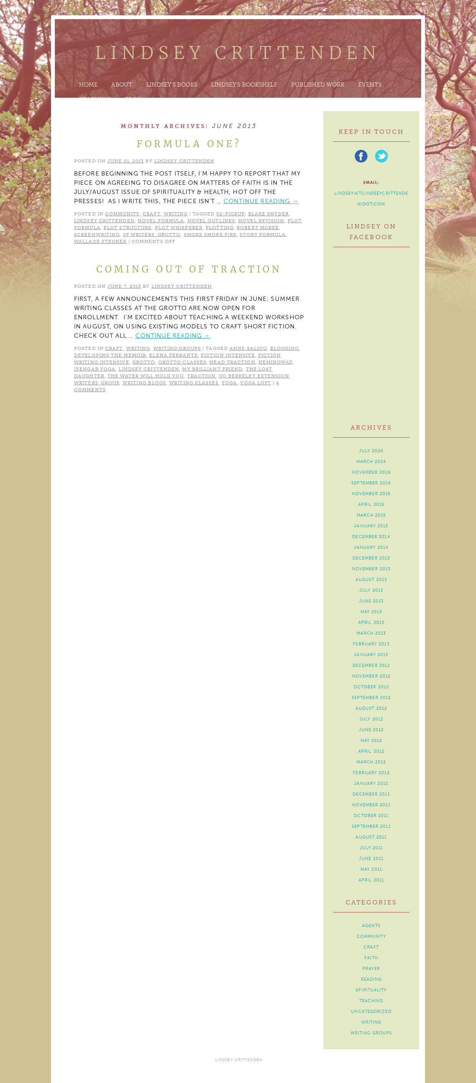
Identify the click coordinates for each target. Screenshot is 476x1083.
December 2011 (371, 794)
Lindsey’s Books (171, 84)
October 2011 (371, 815)
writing (176, 214)
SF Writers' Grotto (152, 234)
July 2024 (371, 450)
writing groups (177, 348)
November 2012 (371, 676)
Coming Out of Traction (189, 269)
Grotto (143, 362)
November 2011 (371, 804)
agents (371, 925)
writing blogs (144, 383)
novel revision (261, 220)
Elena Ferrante (173, 355)
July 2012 (371, 719)
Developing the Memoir (110, 355)
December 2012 (371, 665)
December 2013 (371, 558)
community (122, 214)
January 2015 (371, 525)
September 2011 (371, 826)
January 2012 (371, 783)
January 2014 (371, 547)
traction (201, 376)
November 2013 (371, 568)
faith (371, 957)
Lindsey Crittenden (238, 53)
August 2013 (371, 579)
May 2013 (371, 611)
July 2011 (371, 847)
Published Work (317, 84)
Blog (133, 99)
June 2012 (371, 729)
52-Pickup (230, 214)
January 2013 (371, 654)
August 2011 (371, 837)
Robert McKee (258, 227)
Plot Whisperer (179, 227)
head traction (232, 362)
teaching (371, 1000)
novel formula (161, 220)
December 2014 (371, 536)
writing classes (194, 383)
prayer (371, 968)
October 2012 (371, 686)
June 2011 (371, 858)
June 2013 (371, 601)
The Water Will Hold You (145, 376)
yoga (229, 383)
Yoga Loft (255, 383)
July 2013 (371, 590)
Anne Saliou (248, 348)
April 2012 (371, 751)
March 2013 (371, 633)
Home (88, 84)
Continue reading (261, 201)
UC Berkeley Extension (254, 376)
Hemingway (276, 362)
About (121, 84)
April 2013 (371, 622)
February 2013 (371, 644)
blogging (284, 348)
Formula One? (189, 144)
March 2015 (371, 515)
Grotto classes (182, 362)
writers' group (96, 383)
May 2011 (371, 869)
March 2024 (371, 461)
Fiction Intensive (228, 355)
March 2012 (371, 762)
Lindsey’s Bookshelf (244, 84)
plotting (220, 227)
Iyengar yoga (94, 369)
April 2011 (371, 880)
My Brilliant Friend (212, 369)
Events (369, 84)
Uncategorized (371, 1011)
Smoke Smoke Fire (210, 234)
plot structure (128, 227)
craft (152, 214)
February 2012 (371, 772)
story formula (262, 234)
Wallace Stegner (100, 241)
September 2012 (371, 697)
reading (371, 979)
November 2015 (371, 493)
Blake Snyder (268, 214)
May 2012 (371, 740)
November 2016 (371, 472)
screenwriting (97, 234)
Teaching (95, 99)
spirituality (371, 990)
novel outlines (211, 220)
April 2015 (371, 504)
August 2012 (371, 708)
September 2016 (371, 483)
